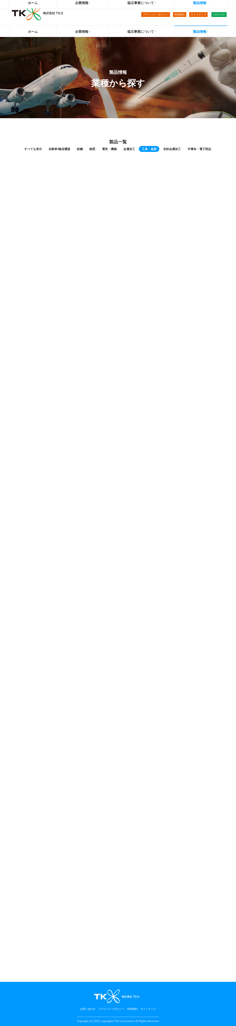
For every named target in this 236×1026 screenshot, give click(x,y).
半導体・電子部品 (199, 148)
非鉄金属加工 (172, 148)
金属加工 (129, 148)
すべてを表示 (33, 148)
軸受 (92, 148)
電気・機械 (109, 148)
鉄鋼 (80, 148)
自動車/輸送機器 (59, 148)
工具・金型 (149, 148)
